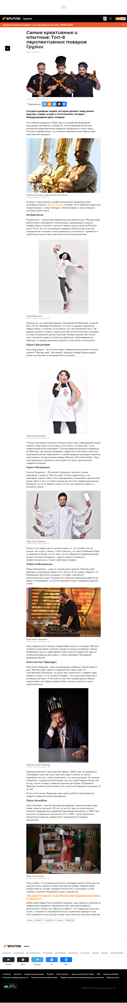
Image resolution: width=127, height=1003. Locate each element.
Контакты (17, 974)
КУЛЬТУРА (85, 953)
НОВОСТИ (38, 920)
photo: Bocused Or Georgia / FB (38, 197)
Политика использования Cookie (44, 977)
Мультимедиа (116, 953)
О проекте (7, 974)
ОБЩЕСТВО (70, 920)
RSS (98, 974)
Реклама (50, 974)
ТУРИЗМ (95, 953)
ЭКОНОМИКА (60, 953)
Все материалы (33, 953)
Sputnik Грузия (54, 204)
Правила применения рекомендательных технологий (82, 977)
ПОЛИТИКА (47, 953)
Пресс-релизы (62, 974)
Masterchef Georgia (42, 99)
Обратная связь (113, 977)
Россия (104, 953)
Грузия (29, 920)
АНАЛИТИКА (49, 920)
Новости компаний (110, 974)
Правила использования (34, 974)
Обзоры (60, 920)
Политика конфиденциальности (15, 977)
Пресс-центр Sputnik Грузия (82, 974)
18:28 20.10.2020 (33, 52)
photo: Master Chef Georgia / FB (38, 318)
